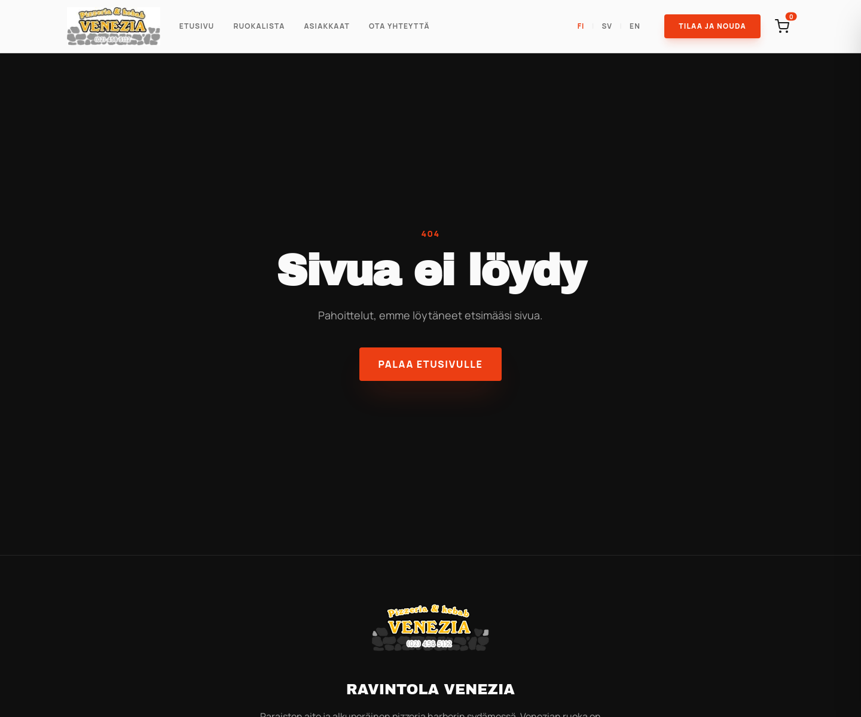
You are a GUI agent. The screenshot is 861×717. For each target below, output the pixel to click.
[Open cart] (782, 26)
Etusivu (197, 26)
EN (635, 26)
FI (581, 26)
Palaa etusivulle (430, 364)
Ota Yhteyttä (399, 26)
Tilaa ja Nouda (712, 26)
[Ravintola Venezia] (113, 26)
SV (607, 26)
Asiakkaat (327, 26)
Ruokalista (259, 26)
